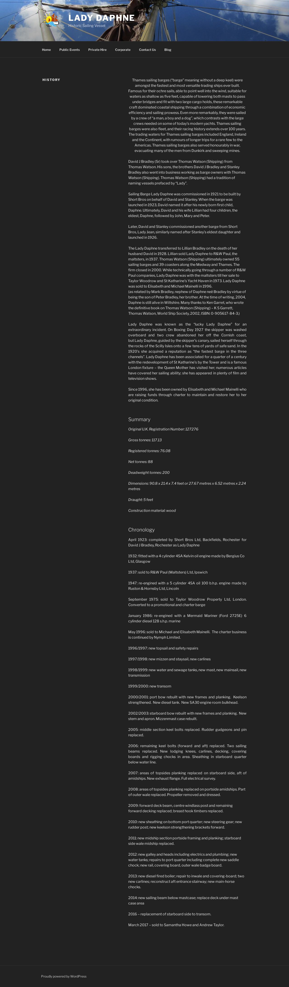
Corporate (123, 50)
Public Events (69, 50)
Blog (167, 50)
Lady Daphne (101, 18)
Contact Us (147, 50)
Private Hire (97, 50)
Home (46, 50)
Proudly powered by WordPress (63, 976)
